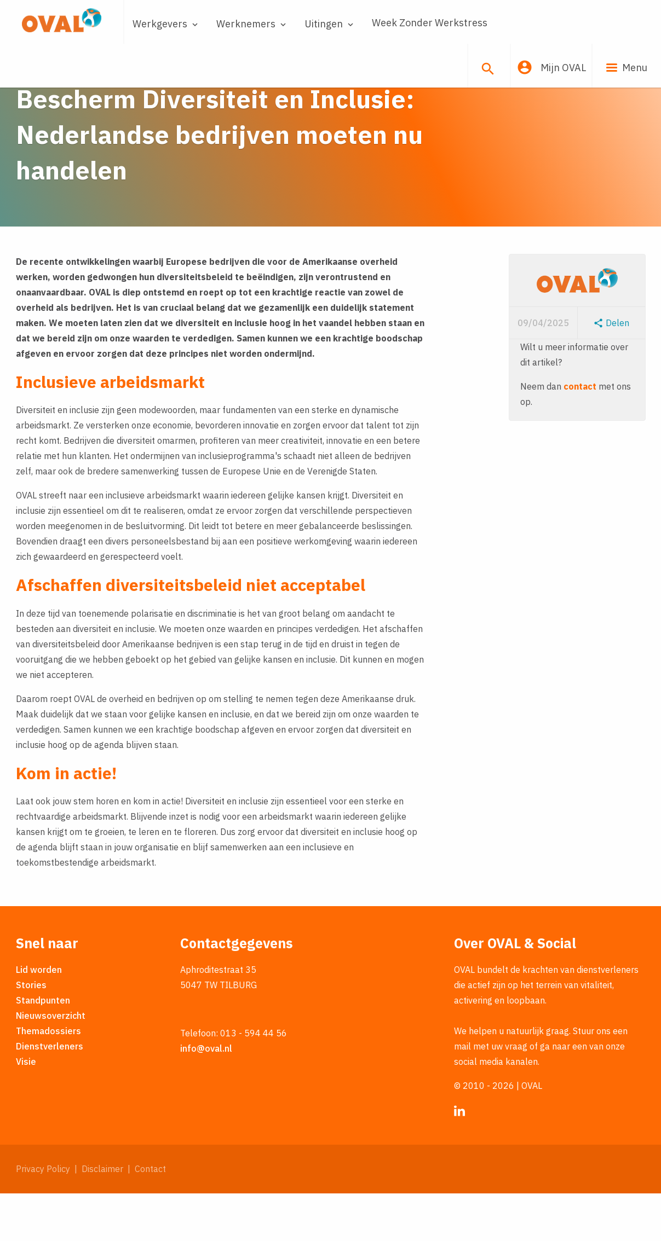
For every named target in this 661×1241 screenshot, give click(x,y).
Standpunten (43, 1047)
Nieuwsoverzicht (50, 1063)
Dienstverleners (49, 1093)
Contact (150, 1216)
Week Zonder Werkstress (429, 22)
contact (580, 433)
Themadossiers (48, 1078)
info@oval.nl (206, 1096)
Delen (611, 369)
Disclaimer (102, 1216)
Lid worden (39, 1017)
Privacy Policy (43, 1216)
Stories (31, 1032)
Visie (26, 1109)
